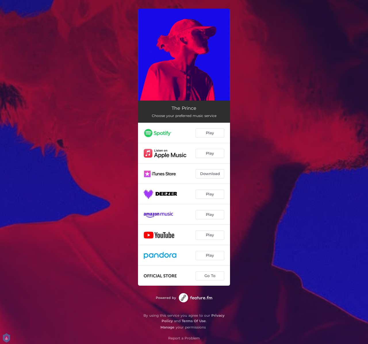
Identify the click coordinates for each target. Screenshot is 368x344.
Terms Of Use (194, 321)
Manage (167, 327)
